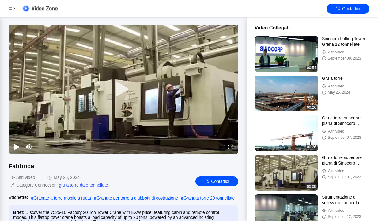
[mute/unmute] (29, 146)
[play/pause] (16, 146)
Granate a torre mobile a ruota (62, 198)
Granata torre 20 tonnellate (209, 198)
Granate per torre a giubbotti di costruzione (137, 198)
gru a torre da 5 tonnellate (83, 185)
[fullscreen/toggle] (230, 146)
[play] (123, 89)
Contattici (348, 8)
